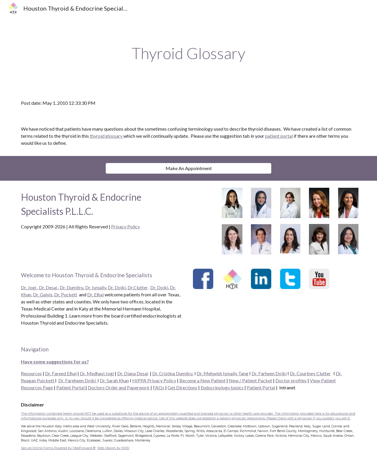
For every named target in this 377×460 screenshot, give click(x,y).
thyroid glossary (106, 136)
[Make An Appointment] (188, 168)
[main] (188, 53)
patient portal (279, 136)
